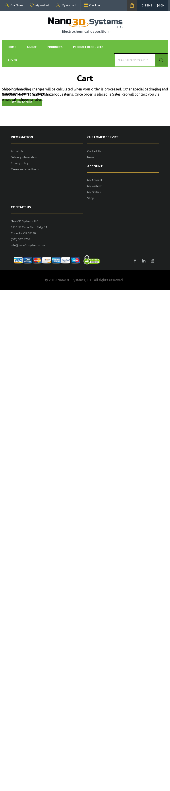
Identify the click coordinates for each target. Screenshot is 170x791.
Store (12, 59)
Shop (90, 198)
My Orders (94, 192)
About (32, 47)
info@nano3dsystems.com (28, 245)
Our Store (16, 5)
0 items (153, 5)
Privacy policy (19, 163)
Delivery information (24, 157)
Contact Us (94, 151)
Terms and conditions (25, 169)
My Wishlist (42, 5)
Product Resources (88, 47)
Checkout (95, 5)
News (90, 157)
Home (12, 47)
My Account (69, 5)
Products (54, 47)
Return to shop (22, 102)
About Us (17, 151)
